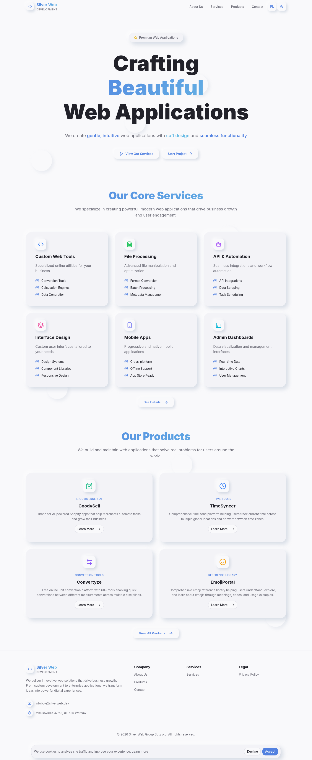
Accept (270, 751)
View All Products (156, 646)
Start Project (183, 154)
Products (237, 6)
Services (217, 6)
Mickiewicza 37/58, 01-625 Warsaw (61, 726)
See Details (156, 409)
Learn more (140, 751)
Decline (252, 751)
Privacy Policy (249, 687)
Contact (257, 6)
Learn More (89, 538)
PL (272, 6)
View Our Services (134, 154)
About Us (196, 6)
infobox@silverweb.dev (52, 716)
